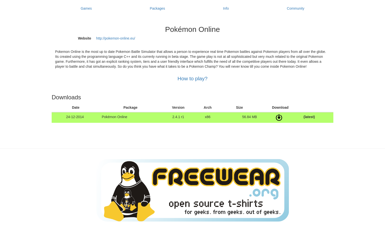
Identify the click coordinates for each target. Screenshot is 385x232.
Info (226, 8)
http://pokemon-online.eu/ (115, 38)
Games (86, 8)
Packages (157, 8)
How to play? (192, 78)
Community (295, 8)
